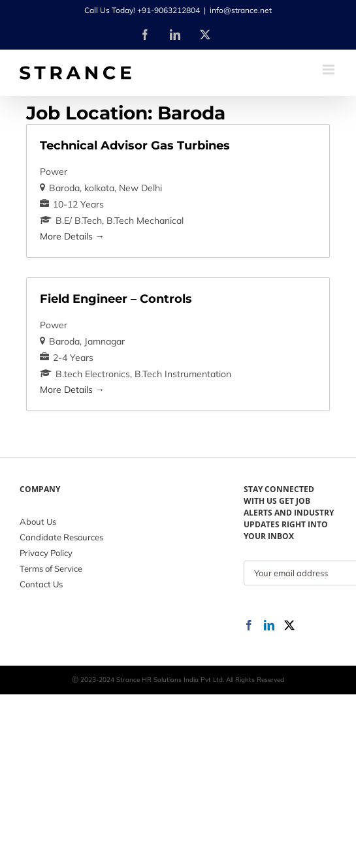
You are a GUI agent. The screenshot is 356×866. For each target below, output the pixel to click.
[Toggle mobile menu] (329, 69)
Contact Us (41, 584)
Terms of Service (51, 568)
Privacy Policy (46, 553)
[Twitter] (289, 625)
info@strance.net (241, 10)
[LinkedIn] (269, 625)
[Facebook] (249, 625)
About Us (38, 521)
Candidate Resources (61, 537)
